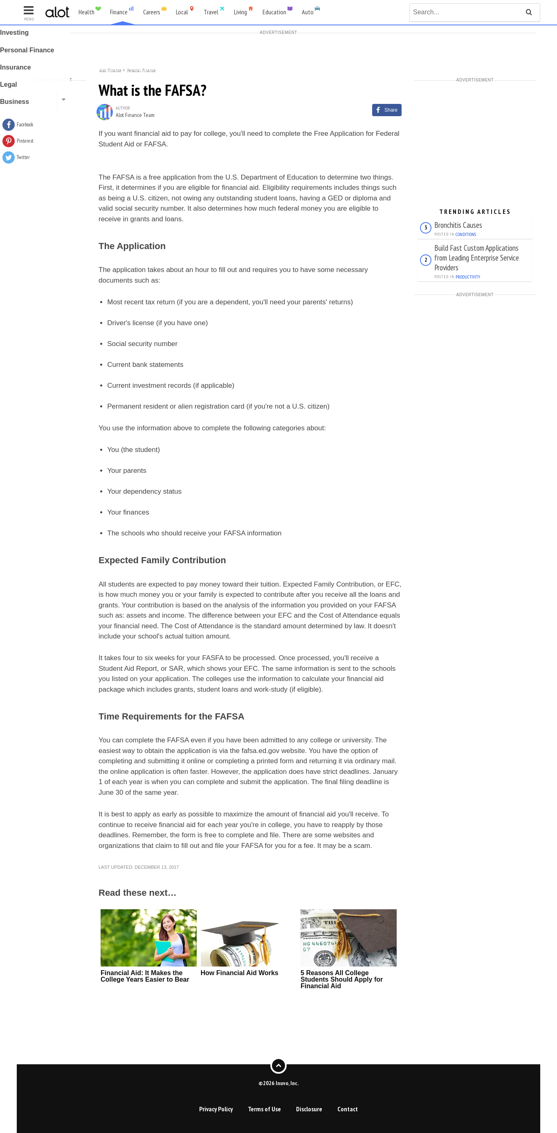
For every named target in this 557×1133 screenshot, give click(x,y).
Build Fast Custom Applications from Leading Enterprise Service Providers (476, 257)
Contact (347, 1109)
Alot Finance (110, 69)
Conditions (466, 234)
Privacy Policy (216, 1109)
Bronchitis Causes (458, 225)
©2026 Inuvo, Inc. (278, 1082)
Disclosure (309, 1109)
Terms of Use (264, 1109)
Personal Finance (141, 69)
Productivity (468, 276)
